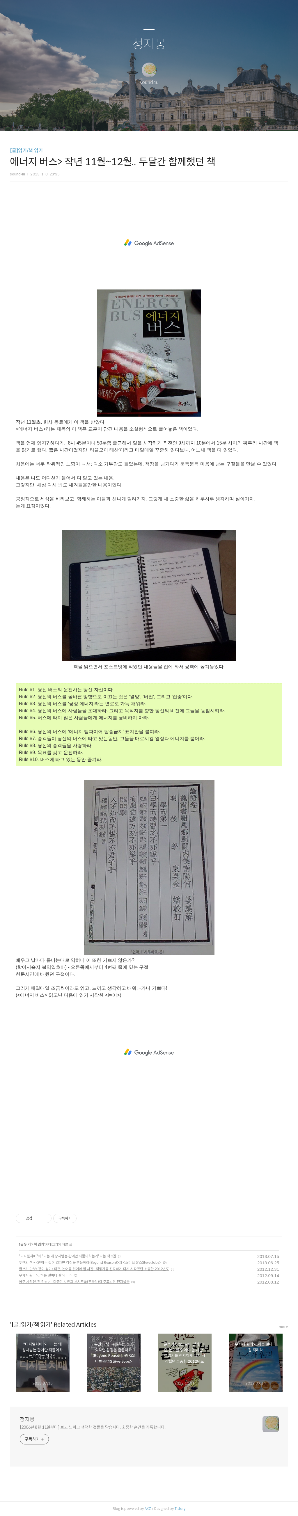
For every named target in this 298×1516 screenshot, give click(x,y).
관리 (178, 119)
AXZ (148, 1508)
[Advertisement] (149, 243)
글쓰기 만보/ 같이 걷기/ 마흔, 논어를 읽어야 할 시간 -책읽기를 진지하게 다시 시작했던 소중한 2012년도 (94, 1269)
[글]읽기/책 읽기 (26, 150)
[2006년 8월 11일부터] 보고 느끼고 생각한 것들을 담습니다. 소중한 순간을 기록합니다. (93, 1427)
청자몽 (149, 44)
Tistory (180, 1508)
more (283, 1326)
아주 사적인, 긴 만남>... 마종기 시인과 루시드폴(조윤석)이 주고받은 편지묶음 (74, 1281)
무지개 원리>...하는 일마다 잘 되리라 (45, 1275)
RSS (159, 119)
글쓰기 (119, 119)
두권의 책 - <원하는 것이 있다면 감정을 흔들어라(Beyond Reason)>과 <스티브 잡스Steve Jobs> (90, 1262)
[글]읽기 (25, 1244)
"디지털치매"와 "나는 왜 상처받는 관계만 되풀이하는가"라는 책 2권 (67, 1256)
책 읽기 (39, 1244)
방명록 (139, 119)
